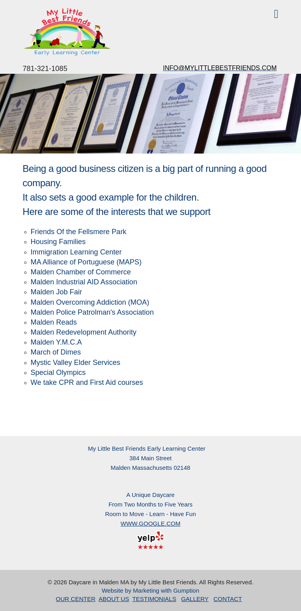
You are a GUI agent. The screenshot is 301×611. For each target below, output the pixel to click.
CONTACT (228, 598)
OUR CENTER (75, 598)
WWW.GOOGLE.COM (150, 523)
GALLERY (195, 598)
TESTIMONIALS (154, 598)
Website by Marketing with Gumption (150, 590)
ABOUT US (114, 598)
